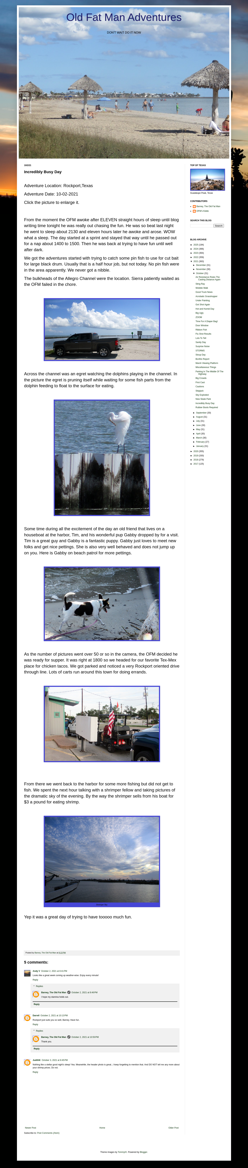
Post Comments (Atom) (48, 1133)
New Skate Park (203, 399)
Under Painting (203, 300)
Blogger (143, 1152)
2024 (196, 249)
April (198, 433)
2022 (196, 257)
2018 (196, 459)
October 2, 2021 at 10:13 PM (54, 1015)
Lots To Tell (201, 338)
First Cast (200, 382)
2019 (196, 455)
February (200, 442)
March (199, 438)
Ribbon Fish (201, 330)
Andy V (36, 971)
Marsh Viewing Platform (207, 363)
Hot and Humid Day (205, 309)
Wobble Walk (202, 288)
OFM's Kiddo (202, 211)
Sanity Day (201, 342)
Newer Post (30, 1128)
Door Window (202, 325)
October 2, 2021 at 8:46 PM (85, 992)
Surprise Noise (203, 346)
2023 (196, 253)
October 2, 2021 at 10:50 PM (85, 1037)
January (200, 446)
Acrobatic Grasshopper (206, 296)
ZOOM (199, 317)
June (198, 425)
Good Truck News (204, 292)
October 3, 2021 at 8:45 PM (55, 1060)
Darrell (36, 1015)
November (201, 269)
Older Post (173, 1128)
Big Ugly (200, 313)
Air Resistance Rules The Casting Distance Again (208, 278)
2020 (196, 451)
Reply (35, 980)
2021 (196, 261)
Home (102, 1128)
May (198, 429)
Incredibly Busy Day (205, 403)
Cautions (200, 386)
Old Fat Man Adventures (124, 17)
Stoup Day (201, 355)
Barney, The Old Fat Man (53, 992)
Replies (39, 986)
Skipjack (200, 391)
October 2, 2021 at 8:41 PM (54, 971)
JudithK (37, 1060)
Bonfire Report (202, 359)
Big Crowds (201, 378)
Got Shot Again (203, 304)
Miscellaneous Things (206, 367)
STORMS (200, 350)
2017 (196, 464)
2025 (196, 245)
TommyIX (122, 1152)
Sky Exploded (202, 395)
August (199, 417)
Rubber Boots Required (207, 407)
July (198, 421)
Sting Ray (200, 284)
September (201, 413)
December (201, 265)
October (200, 273)
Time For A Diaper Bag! (207, 321)
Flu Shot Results (203, 334)
